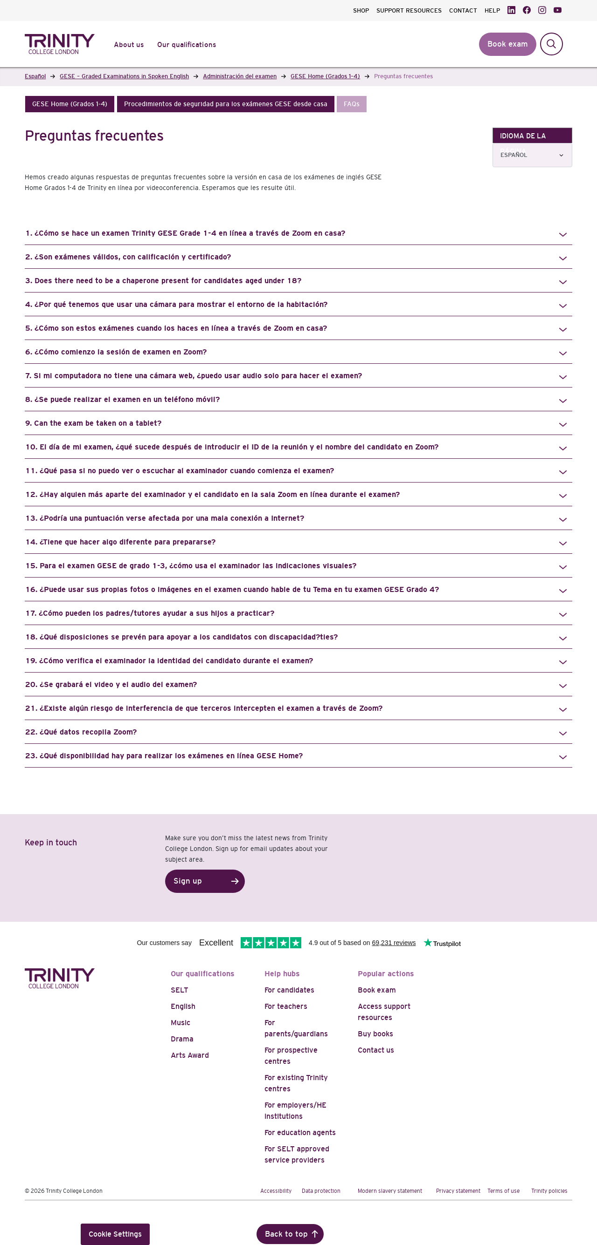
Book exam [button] (507, 44)
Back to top (286, 1234)
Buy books (375, 1034)
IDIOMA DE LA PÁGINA (523, 137)
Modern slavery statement (390, 1191)
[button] (70, 104)
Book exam (377, 990)
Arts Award (190, 1055)
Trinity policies (549, 1191)
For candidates (289, 990)
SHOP (361, 10)
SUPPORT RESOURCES (409, 10)
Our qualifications (203, 974)
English (183, 1006)
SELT (179, 990)
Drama (182, 1039)
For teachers (285, 1006)
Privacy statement (458, 1191)
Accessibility (276, 1191)
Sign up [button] (188, 881)
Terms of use (503, 1191)
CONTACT (463, 10)
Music (180, 1023)
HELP (492, 10)
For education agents (300, 1132)
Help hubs (282, 974)
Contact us (376, 1050)
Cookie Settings (115, 1234)
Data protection (321, 1191)
